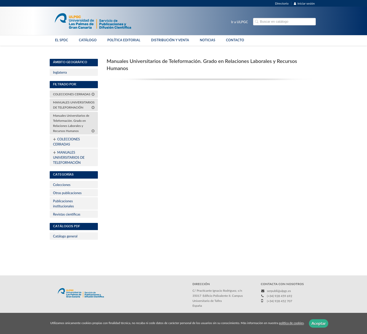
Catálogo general (65, 236)
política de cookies (291, 323)
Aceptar (318, 323)
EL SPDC (61, 40)
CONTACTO (235, 40)
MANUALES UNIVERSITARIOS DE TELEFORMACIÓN (74, 104)
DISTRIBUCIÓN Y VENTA (170, 40)
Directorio (282, 3)
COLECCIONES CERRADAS (74, 94)
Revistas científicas (66, 214)
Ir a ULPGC (239, 22)
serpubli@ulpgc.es (279, 291)
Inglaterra (60, 72)
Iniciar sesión (304, 3)
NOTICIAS (207, 40)
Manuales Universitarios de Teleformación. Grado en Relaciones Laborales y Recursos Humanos (74, 123)
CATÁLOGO (88, 40)
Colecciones (61, 185)
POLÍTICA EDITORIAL (123, 40)
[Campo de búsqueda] (284, 21)
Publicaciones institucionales (63, 203)
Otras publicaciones (67, 193)
